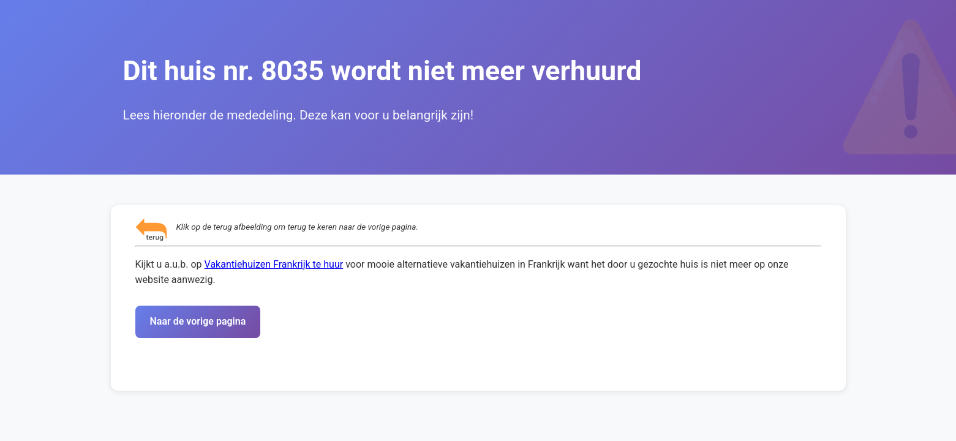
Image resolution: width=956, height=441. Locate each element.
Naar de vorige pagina (198, 321)
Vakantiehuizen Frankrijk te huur (274, 264)
